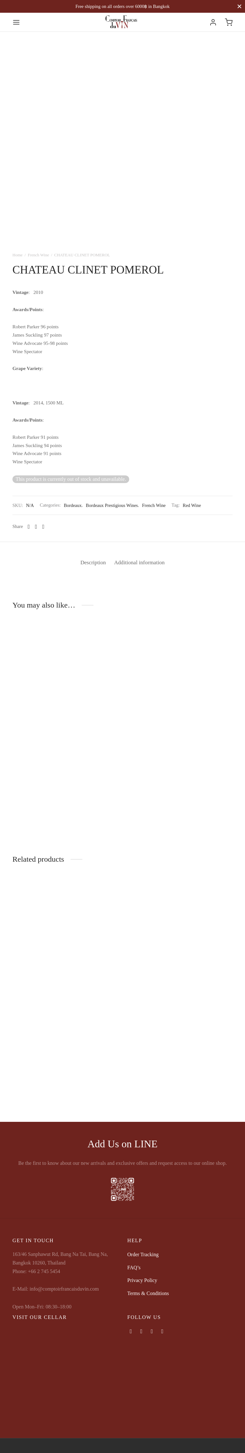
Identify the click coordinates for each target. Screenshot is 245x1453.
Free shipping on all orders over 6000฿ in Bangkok (122, 6)
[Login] (213, 22)
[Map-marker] (162, 1331)
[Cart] (229, 22)
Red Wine (192, 505)
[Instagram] (141, 1331)
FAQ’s (134, 1267)
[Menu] (16, 22)
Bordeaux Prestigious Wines (112, 505)
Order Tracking (143, 1254)
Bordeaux (73, 505)
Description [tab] (91, 562)
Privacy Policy (142, 1280)
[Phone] (152, 1331)
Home (17, 255)
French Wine (38, 255)
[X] (36, 526)
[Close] (239, 6)
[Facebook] (29, 526)
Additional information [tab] (141, 562)
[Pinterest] (43, 526)
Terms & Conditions (148, 1293)
